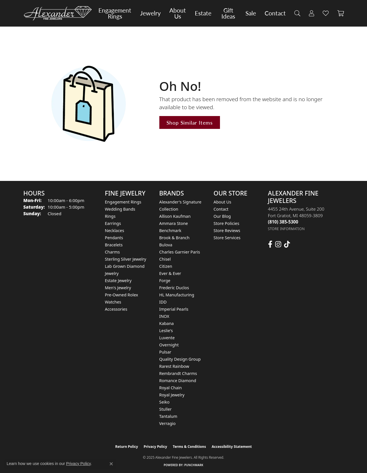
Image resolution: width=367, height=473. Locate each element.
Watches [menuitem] (113, 302)
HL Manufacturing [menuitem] (176, 295)
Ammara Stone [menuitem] (173, 223)
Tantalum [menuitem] (168, 416)
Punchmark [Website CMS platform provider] (193, 465)
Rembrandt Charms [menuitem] (178, 373)
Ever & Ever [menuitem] (170, 273)
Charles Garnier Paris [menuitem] (179, 252)
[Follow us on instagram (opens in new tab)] (278, 244)
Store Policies (226, 223)
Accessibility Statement (232, 446)
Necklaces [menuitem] (114, 230)
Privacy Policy (155, 446)
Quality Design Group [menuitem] (180, 359)
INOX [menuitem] (164, 316)
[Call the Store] (283, 222)
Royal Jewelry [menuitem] (172, 395)
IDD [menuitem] (163, 302)
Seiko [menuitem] (164, 402)
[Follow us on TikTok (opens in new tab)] (287, 244)
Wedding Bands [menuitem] (120, 209)
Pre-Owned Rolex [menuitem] (121, 295)
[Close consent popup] (111, 464)
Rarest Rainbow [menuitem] (174, 366)
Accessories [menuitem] (116, 309)
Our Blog (222, 216)
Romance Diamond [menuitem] (177, 380)
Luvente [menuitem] (167, 337)
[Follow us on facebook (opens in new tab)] (270, 244)
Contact (275, 13)
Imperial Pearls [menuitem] (174, 309)
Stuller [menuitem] (165, 409)
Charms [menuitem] (112, 252)
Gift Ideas (228, 13)
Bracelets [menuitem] (114, 245)
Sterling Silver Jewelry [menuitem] (125, 259)
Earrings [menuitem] (113, 223)
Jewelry (150, 13)
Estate (203, 13)
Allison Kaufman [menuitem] (175, 216)
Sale (250, 13)
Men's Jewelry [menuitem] (118, 287)
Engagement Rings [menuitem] (123, 202)
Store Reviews (227, 230)
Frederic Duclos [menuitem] (174, 287)
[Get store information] (286, 228)
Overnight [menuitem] (169, 345)
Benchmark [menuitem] (170, 230)
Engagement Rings (114, 13)
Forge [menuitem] (164, 280)
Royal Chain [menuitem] (170, 387)
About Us (177, 13)
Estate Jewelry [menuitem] (118, 280)
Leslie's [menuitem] (166, 330)
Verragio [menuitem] (167, 423)
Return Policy (126, 446)
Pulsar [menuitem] (165, 352)
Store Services (227, 237)
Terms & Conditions (189, 446)
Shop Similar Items (189, 122)
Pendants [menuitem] (114, 237)
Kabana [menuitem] (166, 323)
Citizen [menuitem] (165, 266)
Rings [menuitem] (110, 216)
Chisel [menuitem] (165, 259)
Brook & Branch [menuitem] (174, 237)
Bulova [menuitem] (165, 245)
